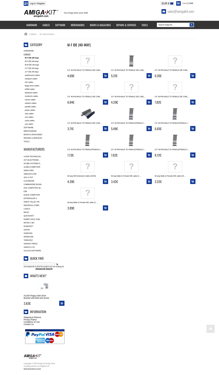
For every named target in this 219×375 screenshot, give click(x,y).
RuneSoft (28, 226)
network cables (30, 103)
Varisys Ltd (29, 247)
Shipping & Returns (32, 317)
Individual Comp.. (32, 205)
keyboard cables (31, 93)
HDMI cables (29, 89)
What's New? (38, 275)
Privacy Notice (30, 319)
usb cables (28, 124)
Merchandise (30, 131)
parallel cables (30, 107)
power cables (29, 110)
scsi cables (28, 117)
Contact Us (29, 324)
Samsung (28, 233)
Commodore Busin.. (33, 184)
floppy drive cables (31, 86)
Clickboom (29, 181)
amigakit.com (30, 174)
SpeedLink (28, 237)
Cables (33, 34)
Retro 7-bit (29, 223)
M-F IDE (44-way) (31, 61)
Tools (27, 142)
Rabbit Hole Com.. (32, 219)
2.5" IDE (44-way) (31, 68)
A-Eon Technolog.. (33, 157)
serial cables (29, 120)
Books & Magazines (33, 135)
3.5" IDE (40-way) (31, 72)
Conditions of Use (32, 322)
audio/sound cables (32, 75)
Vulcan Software (32, 251)
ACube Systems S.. (32, 163)
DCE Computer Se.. (33, 188)
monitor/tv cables (31, 96)
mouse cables (30, 100)
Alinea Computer (32, 167)
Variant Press (31, 244)
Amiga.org (29, 170)
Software (29, 128)
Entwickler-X (30, 198)
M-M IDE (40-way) (31, 65)
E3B (25, 191)
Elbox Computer (32, 195)
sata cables (29, 113)
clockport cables (30, 79)
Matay (26, 212)
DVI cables (28, 82)
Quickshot (29, 216)
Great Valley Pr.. (32, 202)
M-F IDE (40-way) (31, 58)
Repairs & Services (33, 138)
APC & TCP (28, 177)
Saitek (27, 230)
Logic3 (27, 209)
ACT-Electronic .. (32, 160)
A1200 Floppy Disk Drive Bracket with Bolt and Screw (36, 296)
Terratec (28, 240)
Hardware (29, 51)
